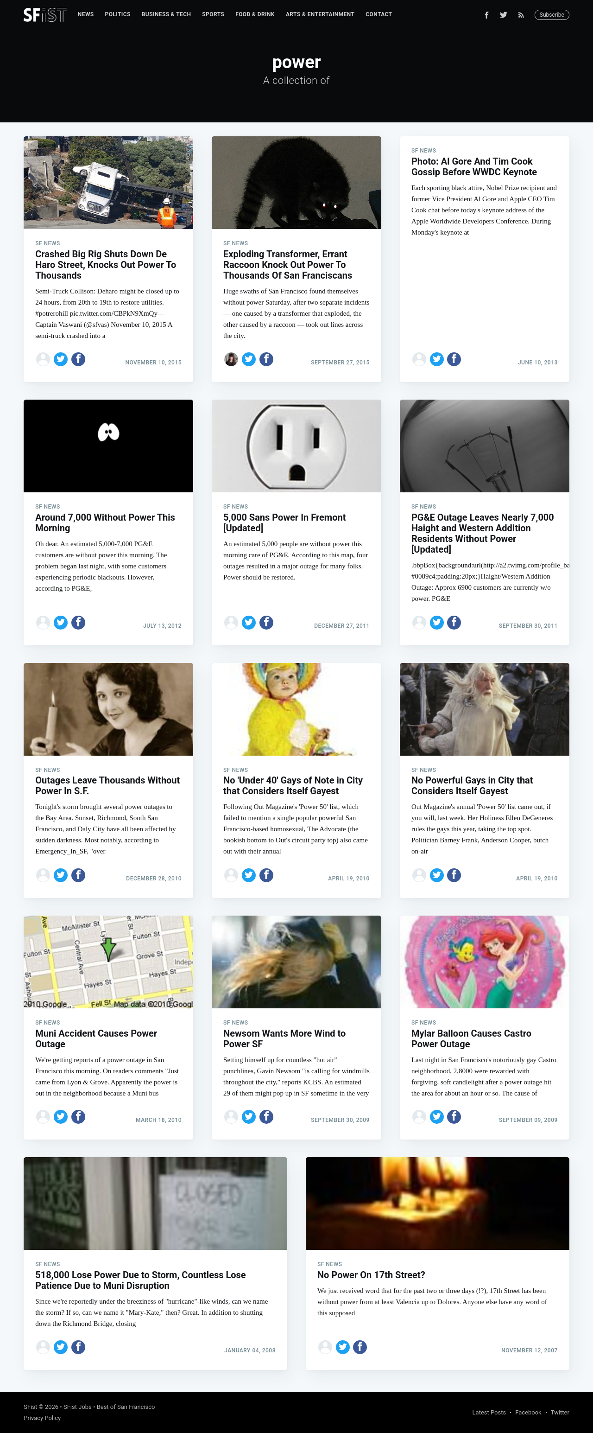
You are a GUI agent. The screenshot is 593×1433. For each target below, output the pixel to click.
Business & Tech (166, 14)
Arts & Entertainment (320, 14)
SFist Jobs (77, 1406)
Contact (379, 14)
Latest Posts (489, 1412)
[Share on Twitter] (61, 359)
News (86, 14)
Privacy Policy (42, 1417)
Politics (118, 14)
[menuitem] (86, 15)
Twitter (560, 1412)
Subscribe (552, 15)
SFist (30, 1406)
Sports (213, 14)
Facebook (528, 1412)
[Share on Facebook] (78, 359)
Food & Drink (255, 14)
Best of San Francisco (126, 1406)
